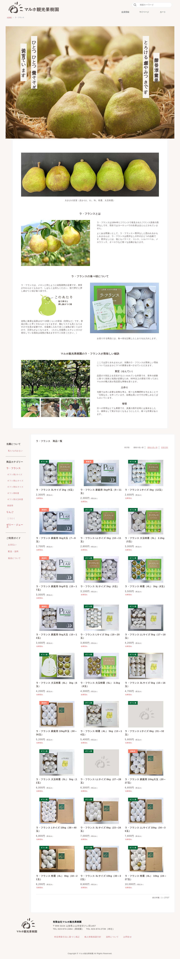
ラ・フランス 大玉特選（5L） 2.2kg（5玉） (144, 540)
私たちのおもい (15, 451)
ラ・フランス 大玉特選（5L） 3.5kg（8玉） (100, 684)
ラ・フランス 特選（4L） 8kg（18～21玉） (57, 878)
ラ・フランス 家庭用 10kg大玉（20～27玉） (145, 781)
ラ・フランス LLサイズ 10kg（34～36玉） (145, 829)
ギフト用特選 (13, 493)
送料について (112, 937)
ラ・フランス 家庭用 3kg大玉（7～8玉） (56, 540)
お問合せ (127, 937)
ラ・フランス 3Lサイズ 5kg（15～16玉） (145, 684)
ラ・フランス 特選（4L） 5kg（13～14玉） (101, 733)
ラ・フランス (13, 468)
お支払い (12, 545)
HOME (9, 17)
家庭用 (10, 505)
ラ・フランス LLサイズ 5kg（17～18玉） (145, 636)
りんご (10, 512)
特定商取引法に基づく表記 (67, 937)
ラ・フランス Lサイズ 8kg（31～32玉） (144, 733)
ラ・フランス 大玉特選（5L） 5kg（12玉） (56, 781)
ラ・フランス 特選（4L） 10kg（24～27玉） (145, 878)
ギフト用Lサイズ (14, 474)
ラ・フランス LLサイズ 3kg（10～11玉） (100, 540)
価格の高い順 (152, 447)
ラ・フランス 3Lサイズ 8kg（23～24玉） (100, 829)
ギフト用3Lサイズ (15, 487)
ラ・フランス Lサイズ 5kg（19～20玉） (100, 636)
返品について (14, 558)
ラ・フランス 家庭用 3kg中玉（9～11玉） (101, 491)
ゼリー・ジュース (14, 526)
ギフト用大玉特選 (15, 499)
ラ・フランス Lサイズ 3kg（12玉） (144, 490)
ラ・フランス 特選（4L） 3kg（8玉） (145, 586)
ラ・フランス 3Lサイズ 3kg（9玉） (99, 586)
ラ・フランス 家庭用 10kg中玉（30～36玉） (56, 733)
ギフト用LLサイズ (15, 481)
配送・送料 (13, 551)
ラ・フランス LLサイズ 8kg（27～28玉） (100, 781)
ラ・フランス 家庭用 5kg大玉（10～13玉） (56, 636)
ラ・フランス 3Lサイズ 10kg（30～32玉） (100, 878)
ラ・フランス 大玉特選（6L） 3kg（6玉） (56, 684)
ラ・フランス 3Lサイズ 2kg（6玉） (55, 490)
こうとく (11, 518)
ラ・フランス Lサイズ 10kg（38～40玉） (56, 829)
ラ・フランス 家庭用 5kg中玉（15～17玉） (56, 588)
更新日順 (164, 447)
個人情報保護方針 (92, 937)
